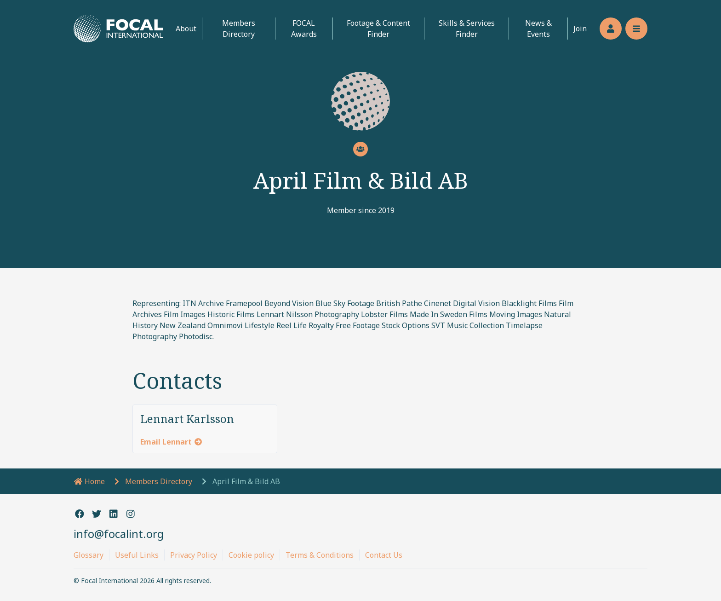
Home (89, 481)
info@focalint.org (119, 533)
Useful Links (137, 555)
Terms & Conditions (320, 555)
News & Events (538, 28)
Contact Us (383, 555)
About (186, 28)
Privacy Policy (193, 555)
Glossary (88, 555)
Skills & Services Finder (467, 28)
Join (580, 28)
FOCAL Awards (304, 28)
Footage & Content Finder (378, 28)
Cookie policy (251, 555)
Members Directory (238, 28)
